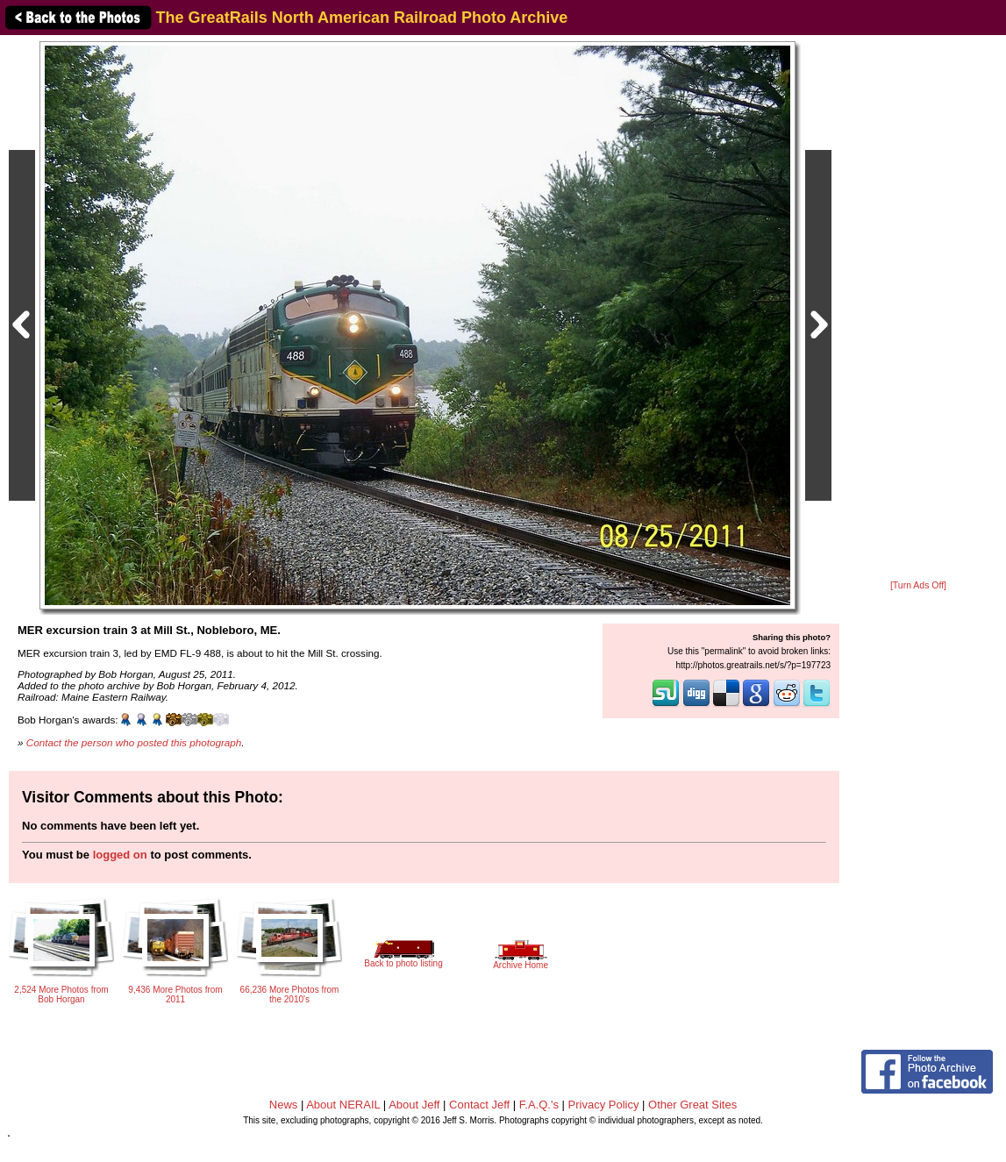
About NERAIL (343, 1104)
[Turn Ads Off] (918, 585)
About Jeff (414, 1104)
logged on (120, 854)
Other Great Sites (692, 1104)
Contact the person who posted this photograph (134, 742)
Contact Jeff (479, 1104)
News (283, 1104)
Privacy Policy (603, 1104)
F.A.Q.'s (539, 1104)
